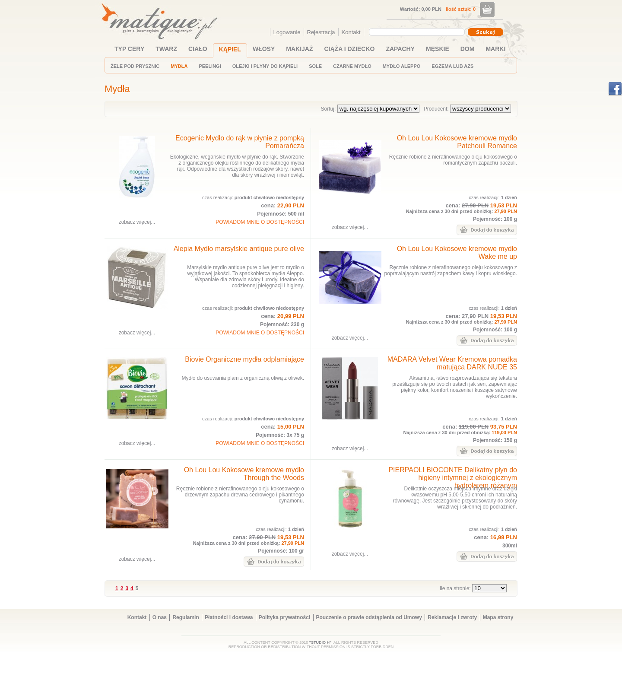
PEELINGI (210, 66)
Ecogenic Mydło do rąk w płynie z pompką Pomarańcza (239, 141)
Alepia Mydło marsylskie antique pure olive (239, 248)
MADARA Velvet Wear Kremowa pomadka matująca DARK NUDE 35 (452, 363)
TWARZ (166, 48)
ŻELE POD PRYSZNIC (135, 66)
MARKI (495, 48)
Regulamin (185, 617)
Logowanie (287, 32)
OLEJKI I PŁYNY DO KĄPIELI (265, 66)
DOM (467, 48)
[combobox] (418, 32)
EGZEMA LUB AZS (452, 66)
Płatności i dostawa (229, 617)
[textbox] (414, 32)
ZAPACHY (400, 48)
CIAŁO (197, 48)
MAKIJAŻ (299, 48)
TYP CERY (129, 48)
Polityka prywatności (284, 617)
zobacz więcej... (137, 222)
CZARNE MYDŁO (352, 66)
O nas (159, 617)
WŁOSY (264, 48)
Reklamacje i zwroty (452, 617)
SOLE (315, 66)
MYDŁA (179, 66)
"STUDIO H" (320, 642)
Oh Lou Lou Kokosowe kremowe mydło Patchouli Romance (457, 141)
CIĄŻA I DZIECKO (349, 48)
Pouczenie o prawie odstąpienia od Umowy (369, 617)
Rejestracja (321, 32)
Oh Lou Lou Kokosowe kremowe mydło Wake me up (457, 252)
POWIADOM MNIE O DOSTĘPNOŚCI (260, 222)
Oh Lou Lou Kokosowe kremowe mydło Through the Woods (244, 473)
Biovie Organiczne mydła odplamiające (244, 359)
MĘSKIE (437, 48)
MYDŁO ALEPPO (402, 66)
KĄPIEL (230, 49)
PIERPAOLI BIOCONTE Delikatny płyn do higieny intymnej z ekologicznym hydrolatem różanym (452, 477)
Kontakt (351, 32)
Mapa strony (498, 617)
